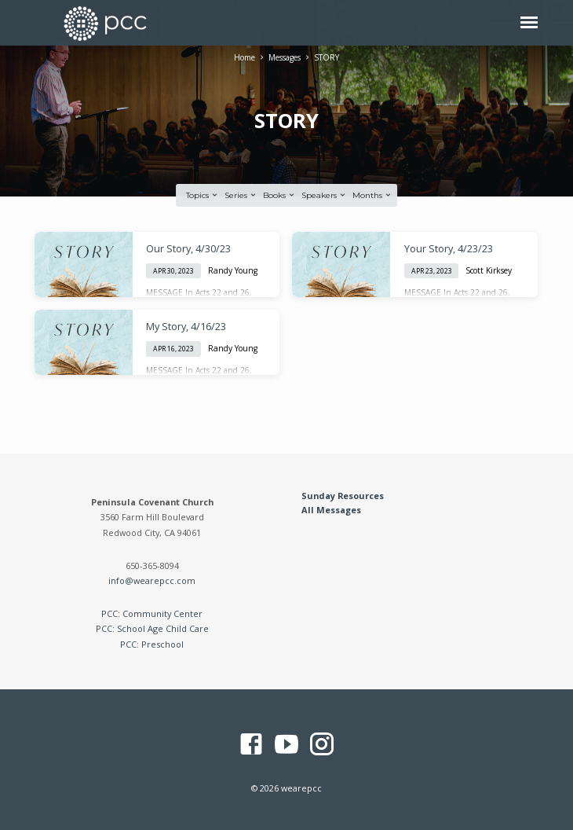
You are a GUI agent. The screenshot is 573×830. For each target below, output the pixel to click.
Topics (202, 195)
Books (279, 195)
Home (244, 57)
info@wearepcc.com (151, 580)
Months (372, 195)
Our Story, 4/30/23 (188, 248)
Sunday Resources (342, 495)
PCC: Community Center (152, 613)
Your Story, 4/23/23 (448, 248)
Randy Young (232, 270)
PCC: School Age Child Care (152, 628)
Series (240, 195)
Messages (284, 57)
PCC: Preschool (152, 644)
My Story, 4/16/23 (186, 326)
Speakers (324, 195)
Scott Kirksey (488, 270)
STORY (326, 57)
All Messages (331, 510)
